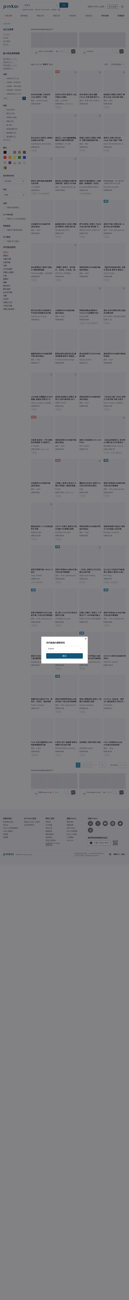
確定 (64, 656)
